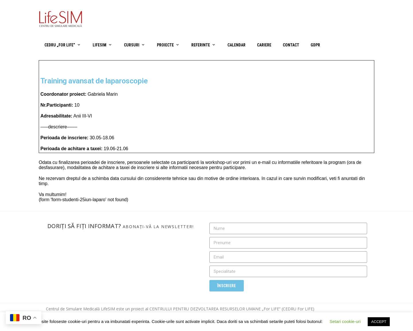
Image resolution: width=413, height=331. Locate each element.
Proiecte (165, 45)
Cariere (264, 45)
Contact (291, 45)
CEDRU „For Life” (59, 45)
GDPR (315, 45)
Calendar (236, 45)
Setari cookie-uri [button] (345, 321)
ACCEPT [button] (378, 322)
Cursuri (131, 45)
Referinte (200, 45)
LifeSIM (99, 45)
